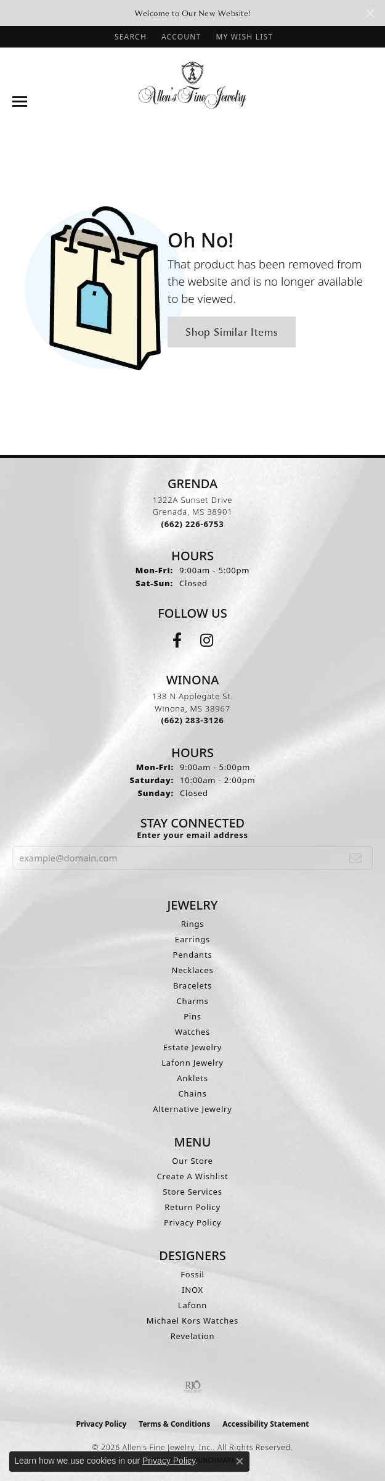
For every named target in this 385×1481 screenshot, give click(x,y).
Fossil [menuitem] (192, 1274)
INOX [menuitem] (192, 1289)
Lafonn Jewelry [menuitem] (192, 1062)
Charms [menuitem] (192, 1000)
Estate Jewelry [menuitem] (192, 1047)
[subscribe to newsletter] (355, 858)
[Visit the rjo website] (193, 1386)
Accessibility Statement (265, 1424)
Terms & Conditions (174, 1424)
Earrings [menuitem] (192, 939)
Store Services (192, 1191)
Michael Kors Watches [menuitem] (192, 1320)
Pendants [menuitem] (193, 954)
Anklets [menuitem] (192, 1078)
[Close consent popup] (239, 1461)
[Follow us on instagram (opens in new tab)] (206, 640)
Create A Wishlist (193, 1176)
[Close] (370, 13)
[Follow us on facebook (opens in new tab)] (177, 640)
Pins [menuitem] (192, 1016)
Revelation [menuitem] (193, 1336)
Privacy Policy (192, 1222)
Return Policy (192, 1207)
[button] (129, 37)
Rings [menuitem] (193, 923)
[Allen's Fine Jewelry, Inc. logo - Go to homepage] (192, 84)
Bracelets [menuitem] (192, 985)
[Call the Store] (192, 523)
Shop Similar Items (231, 331)
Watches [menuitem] (192, 1031)
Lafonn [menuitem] (192, 1305)
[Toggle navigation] (19, 101)
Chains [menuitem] (193, 1093)
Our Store (192, 1160)
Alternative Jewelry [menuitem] (192, 1108)
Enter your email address (192, 834)
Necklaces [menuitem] (192, 970)
